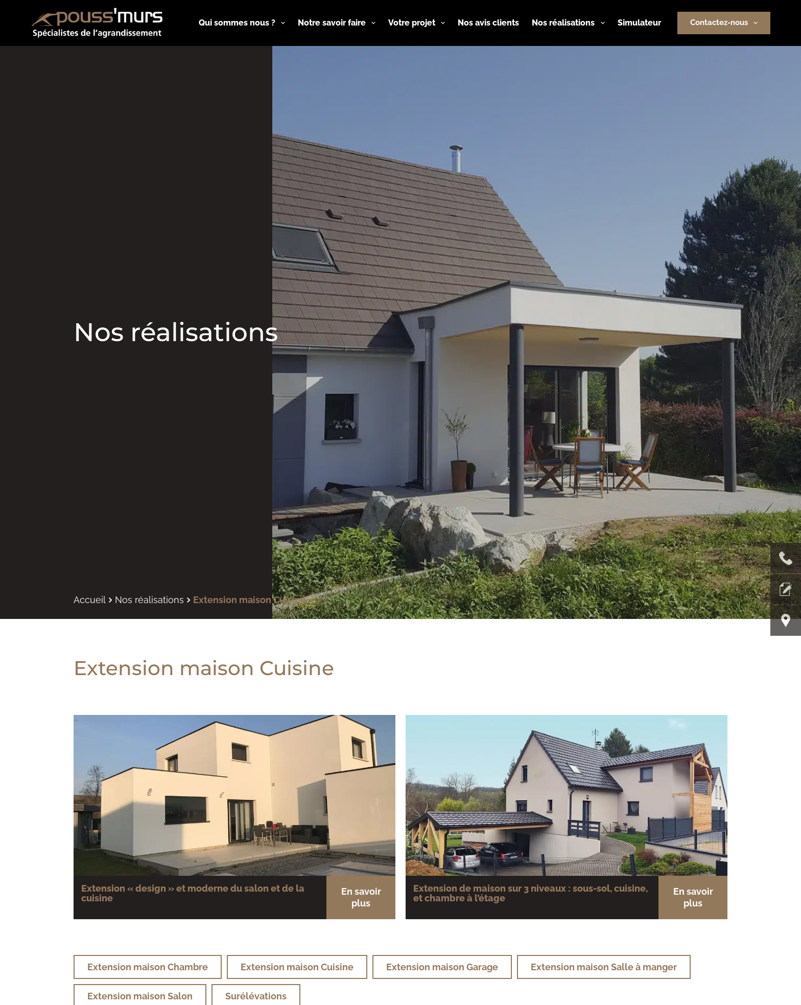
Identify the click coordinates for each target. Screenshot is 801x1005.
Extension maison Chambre (147, 967)
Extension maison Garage (442, 967)
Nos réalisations (570, 23)
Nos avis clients (488, 23)
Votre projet (418, 23)
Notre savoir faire (339, 23)
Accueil (90, 599)
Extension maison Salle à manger (604, 967)
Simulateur (639, 23)
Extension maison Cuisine (297, 967)
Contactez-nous (726, 23)
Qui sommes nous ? (244, 23)
